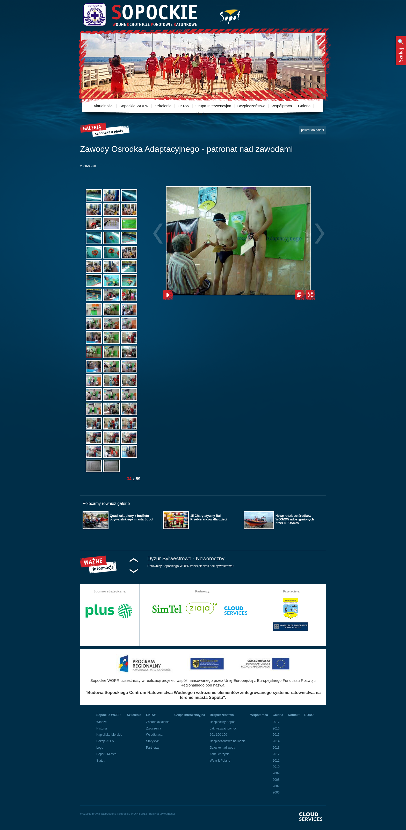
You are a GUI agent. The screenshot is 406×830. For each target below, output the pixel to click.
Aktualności (103, 106)
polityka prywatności (162, 813)
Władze (101, 722)
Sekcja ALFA (105, 741)
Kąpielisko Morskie (109, 734)
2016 (276, 728)
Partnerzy (152, 747)
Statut (100, 760)
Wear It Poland (220, 760)
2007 (276, 786)
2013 (276, 747)
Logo (99, 747)
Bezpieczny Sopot (222, 722)
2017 (276, 722)
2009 (276, 773)
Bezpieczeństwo (251, 106)
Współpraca (281, 106)
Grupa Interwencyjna (213, 106)
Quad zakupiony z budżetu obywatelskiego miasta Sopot (131, 517)
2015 (276, 734)
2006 (276, 792)
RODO (309, 715)
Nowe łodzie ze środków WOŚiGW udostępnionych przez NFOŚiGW (295, 519)
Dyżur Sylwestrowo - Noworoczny (185, 558)
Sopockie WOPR (134, 106)
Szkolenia (163, 106)
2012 (276, 754)
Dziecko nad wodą (222, 747)
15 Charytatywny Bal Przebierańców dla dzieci (208, 517)
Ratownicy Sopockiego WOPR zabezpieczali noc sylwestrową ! (190, 566)
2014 (276, 741)
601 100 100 (218, 734)
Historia (101, 728)
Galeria (304, 106)
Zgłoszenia (153, 728)
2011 (276, 760)
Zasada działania (158, 722)
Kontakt (203, 113)
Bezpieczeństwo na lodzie (227, 741)
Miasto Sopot (230, 15)
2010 (276, 767)
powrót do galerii (312, 130)
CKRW (184, 106)
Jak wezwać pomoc (223, 728)
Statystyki (152, 741)
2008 (276, 780)
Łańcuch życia (219, 754)
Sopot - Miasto (106, 754)
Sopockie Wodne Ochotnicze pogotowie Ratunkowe (140, 15)
